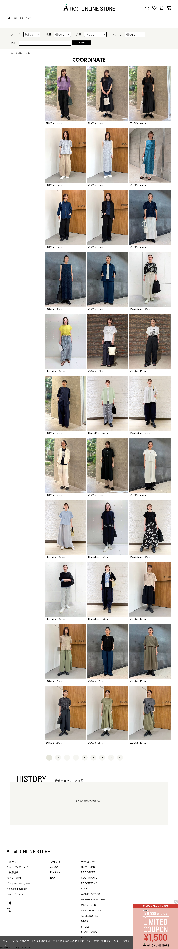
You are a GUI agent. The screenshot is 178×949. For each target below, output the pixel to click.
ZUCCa (54, 867)
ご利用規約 (12, 872)
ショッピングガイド (17, 867)
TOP (9, 18)
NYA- (53, 877)
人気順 (27, 53)
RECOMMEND (89, 883)
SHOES (85, 926)
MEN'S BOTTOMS (91, 910)
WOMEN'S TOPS (90, 894)
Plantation (55, 872)
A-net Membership (17, 888)
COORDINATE (89, 877)
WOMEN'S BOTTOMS (93, 899)
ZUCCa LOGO (89, 932)
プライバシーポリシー (18, 883)
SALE (84, 888)
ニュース (11, 861)
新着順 (19, 53)
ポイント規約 (14, 878)
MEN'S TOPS (88, 905)
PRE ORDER (88, 872)
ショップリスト (15, 894)
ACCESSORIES (90, 916)
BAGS (84, 921)
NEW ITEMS (88, 867)
